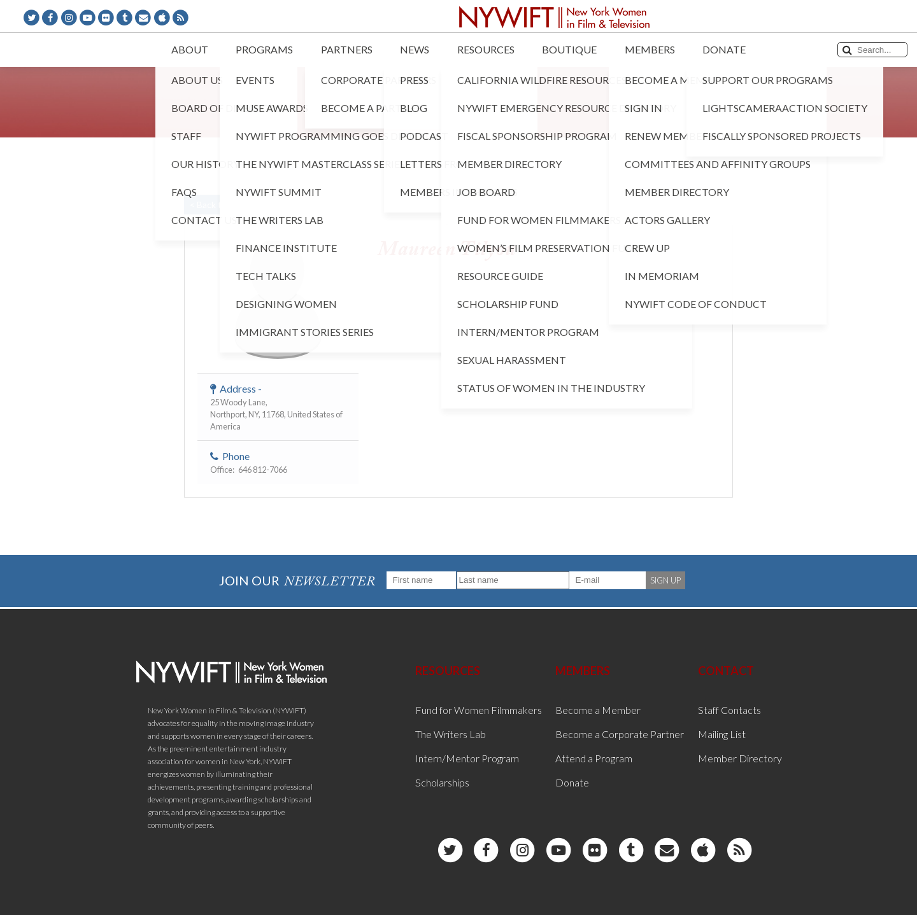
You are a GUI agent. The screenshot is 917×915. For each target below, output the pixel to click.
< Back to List (216, 204)
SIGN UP (665, 580)
